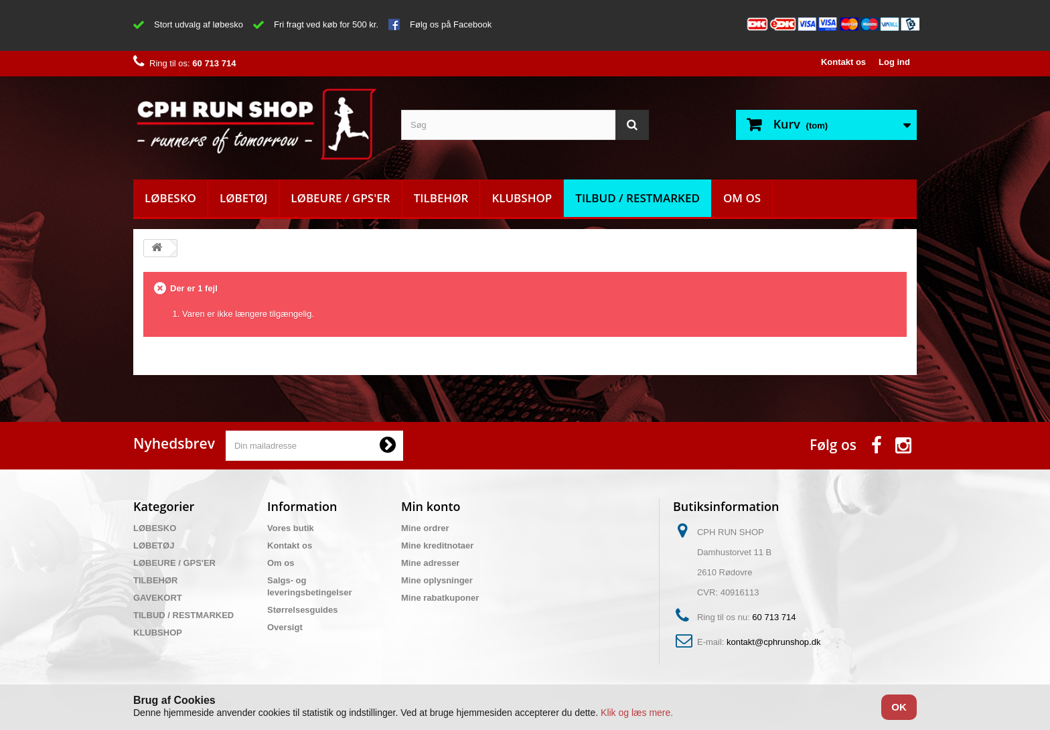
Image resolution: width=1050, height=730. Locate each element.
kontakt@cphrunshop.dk (773, 642)
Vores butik (290, 528)
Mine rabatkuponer (440, 598)
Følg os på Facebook (451, 24)
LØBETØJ (243, 198)
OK (899, 707)
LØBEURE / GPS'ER (340, 198)
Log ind (894, 62)
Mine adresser (430, 563)
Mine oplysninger (437, 580)
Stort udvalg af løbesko (198, 24)
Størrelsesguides (302, 610)
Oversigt (285, 627)
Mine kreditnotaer (437, 545)
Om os (742, 198)
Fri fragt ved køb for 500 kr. (326, 24)
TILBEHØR (441, 198)
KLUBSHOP (522, 198)
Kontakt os (843, 62)
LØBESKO (170, 198)
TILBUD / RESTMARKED (637, 198)
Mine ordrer (425, 528)
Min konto (431, 506)
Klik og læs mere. (637, 712)
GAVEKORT (157, 598)
